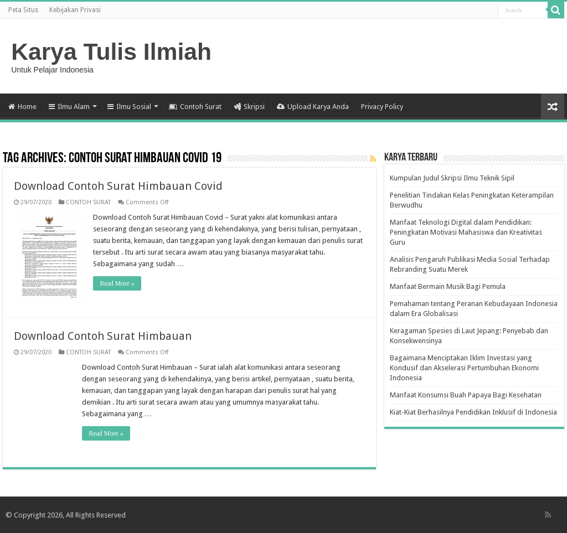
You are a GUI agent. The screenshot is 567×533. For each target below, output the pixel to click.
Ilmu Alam (69, 106)
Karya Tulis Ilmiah (111, 51)
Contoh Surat (195, 106)
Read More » (117, 283)
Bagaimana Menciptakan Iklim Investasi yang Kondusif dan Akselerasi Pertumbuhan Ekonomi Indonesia (464, 368)
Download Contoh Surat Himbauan (103, 336)
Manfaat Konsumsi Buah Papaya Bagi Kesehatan (466, 395)
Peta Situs (23, 10)
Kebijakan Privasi (75, 10)
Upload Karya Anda (313, 106)
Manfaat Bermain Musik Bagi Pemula (448, 286)
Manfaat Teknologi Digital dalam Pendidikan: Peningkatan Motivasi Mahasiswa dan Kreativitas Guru (466, 232)
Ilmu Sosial (129, 106)
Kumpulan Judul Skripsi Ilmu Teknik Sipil (452, 178)
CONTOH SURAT (88, 202)
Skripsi (249, 106)
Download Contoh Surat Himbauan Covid (118, 186)
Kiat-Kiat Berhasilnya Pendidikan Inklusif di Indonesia (473, 412)
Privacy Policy (382, 106)
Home (22, 106)
